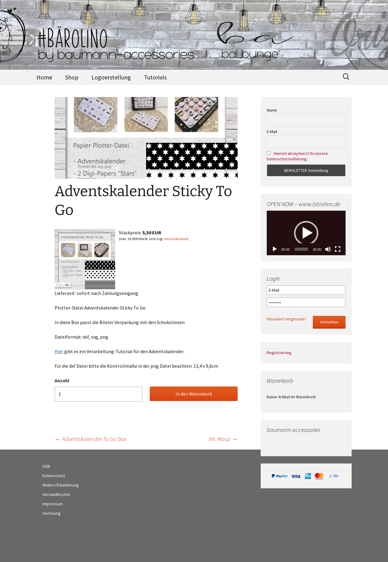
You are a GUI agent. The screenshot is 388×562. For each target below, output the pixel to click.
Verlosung (51, 513)
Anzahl (62, 380)
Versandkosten (175, 238)
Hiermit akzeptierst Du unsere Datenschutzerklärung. (297, 156)
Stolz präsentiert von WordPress (95, 549)
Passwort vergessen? (286, 319)
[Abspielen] (275, 249)
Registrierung (279, 352)
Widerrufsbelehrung (60, 485)
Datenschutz (53, 475)
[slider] (301, 249)
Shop (72, 77)
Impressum (52, 504)
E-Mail (272, 131)
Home (44, 77)
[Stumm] (328, 249)
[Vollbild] (338, 249)
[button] (306, 233)
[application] (306, 233)
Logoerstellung (111, 77)
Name (272, 110)
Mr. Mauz (223, 439)
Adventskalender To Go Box (90, 439)
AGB (46, 466)
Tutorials (155, 77)
